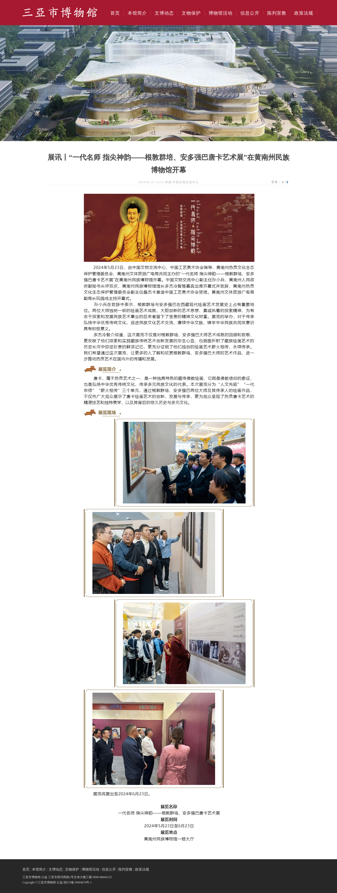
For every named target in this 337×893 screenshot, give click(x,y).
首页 (115, 13)
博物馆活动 (220, 13)
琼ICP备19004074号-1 (77, 882)
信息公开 (249, 13)
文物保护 (191, 13)
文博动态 (164, 13)
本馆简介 (137, 13)
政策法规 (303, 13)
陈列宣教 (276, 13)
